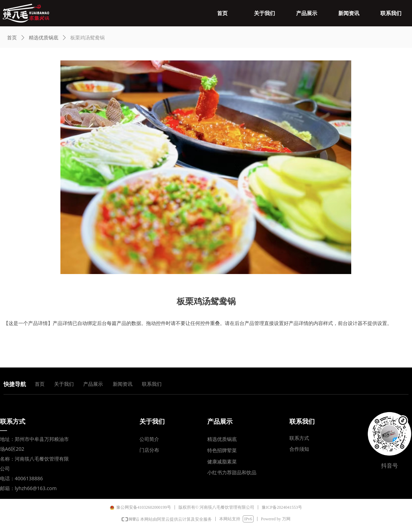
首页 (12, 37)
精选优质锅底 (43, 37)
